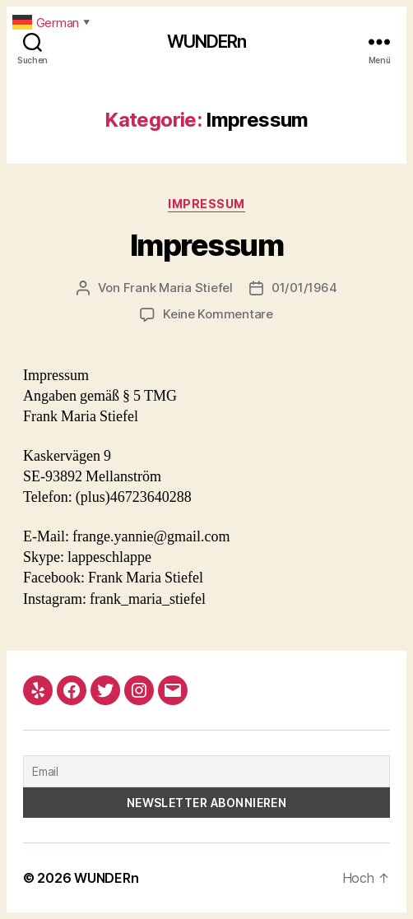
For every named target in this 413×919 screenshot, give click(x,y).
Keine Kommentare (218, 314)
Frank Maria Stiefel (178, 287)
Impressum (206, 204)
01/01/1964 (303, 287)
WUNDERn (207, 41)
